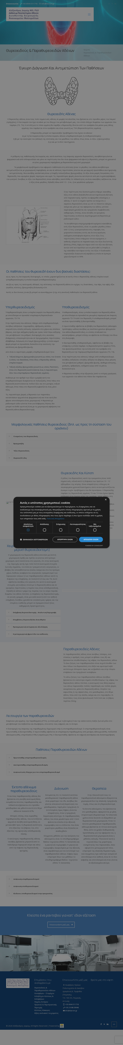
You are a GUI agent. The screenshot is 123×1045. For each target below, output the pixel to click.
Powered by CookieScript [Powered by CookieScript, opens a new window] (94, 545)
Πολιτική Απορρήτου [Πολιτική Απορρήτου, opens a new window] (55, 518)
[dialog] (61, 522)
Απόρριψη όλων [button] (65, 539)
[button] (34, 539)
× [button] (106, 500)
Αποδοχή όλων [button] (91, 539)
